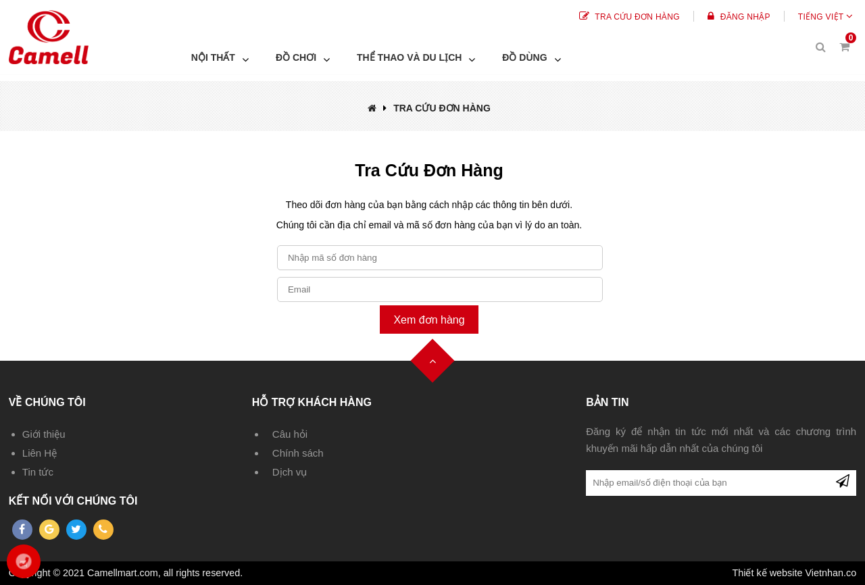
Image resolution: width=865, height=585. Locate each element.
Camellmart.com (122, 572)
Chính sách (298, 453)
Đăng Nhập (739, 17)
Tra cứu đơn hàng (629, 17)
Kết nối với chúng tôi (73, 501)
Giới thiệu (44, 434)
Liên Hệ (39, 453)
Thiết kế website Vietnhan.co (794, 572)
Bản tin (607, 402)
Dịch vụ (289, 472)
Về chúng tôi (47, 402)
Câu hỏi (289, 434)
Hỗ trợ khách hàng (312, 402)
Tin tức (37, 472)
